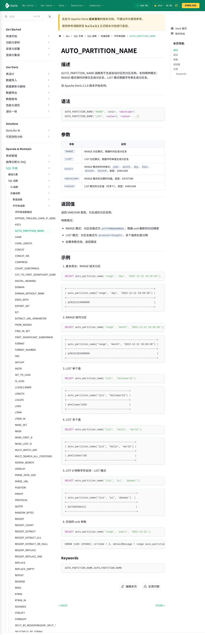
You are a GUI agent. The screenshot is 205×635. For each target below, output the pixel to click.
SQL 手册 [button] (12, 168)
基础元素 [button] (13, 174)
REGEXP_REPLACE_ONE (28, 556)
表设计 (10, 74)
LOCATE (19, 400)
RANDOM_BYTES (24, 512)
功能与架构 (13, 42)
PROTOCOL (21, 500)
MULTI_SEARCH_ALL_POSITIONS (33, 456)
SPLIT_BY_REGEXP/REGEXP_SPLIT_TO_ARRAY (34, 625)
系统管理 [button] (11, 155)
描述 (175, 50)
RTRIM (18, 594)
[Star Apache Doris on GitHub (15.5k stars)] (166, 5)
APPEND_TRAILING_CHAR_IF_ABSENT (34, 218)
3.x (92, 26)
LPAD (18, 406)
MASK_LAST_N (23, 443)
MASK (18, 431)
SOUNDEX (20, 606)
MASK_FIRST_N (23, 437)
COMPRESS (21, 262)
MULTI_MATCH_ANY (26, 450)
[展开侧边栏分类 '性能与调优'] (49, 105)
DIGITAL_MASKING (25, 281)
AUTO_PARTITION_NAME (29, 230)
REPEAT (19, 575)
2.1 (97, 26)
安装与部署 (13, 48)
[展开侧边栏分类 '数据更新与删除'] (49, 86)
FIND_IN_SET (22, 331)
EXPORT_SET (22, 306)
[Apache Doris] (12, 5)
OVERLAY (20, 468)
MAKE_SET (21, 425)
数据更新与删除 (15, 86)
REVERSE (20, 581)
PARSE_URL (21, 481)
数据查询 (11, 99)
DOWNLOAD (190, 5)
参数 (175, 59)
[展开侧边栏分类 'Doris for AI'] (49, 130)
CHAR (18, 237)
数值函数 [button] (17, 199)
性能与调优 (13, 105)
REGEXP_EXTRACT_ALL (28, 537)
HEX (17, 356)
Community (96, 5)
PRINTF (19, 493)
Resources (78, 5)
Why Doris (29, 5)
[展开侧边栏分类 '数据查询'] (49, 99)
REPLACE (20, 562)
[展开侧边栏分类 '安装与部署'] (49, 48)
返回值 (176, 64)
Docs (63, 5)
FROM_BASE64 (23, 324)
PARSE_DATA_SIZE (25, 475)
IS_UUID (19, 381)
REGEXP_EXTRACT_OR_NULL (31, 544)
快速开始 (11, 36)
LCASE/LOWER (23, 387)
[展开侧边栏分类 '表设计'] (49, 74)
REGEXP (19, 519)
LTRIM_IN (20, 418)
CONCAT (19, 249)
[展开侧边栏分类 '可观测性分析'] (49, 136)
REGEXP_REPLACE (25, 550)
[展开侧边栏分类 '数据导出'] (49, 92)
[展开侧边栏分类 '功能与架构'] (49, 42)
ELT (17, 312)
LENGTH (19, 393)
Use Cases (48, 5)
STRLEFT (20, 612)
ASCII (18, 224)
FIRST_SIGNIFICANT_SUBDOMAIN (34, 337)
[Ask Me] (142, 5)
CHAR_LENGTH (23, 243)
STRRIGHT (20, 619)
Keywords (181, 73)
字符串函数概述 (23, 212)
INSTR (18, 368)
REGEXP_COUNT (24, 525)
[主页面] (60, 36)
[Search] (23, 16)
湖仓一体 (11, 111)
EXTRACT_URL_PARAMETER (30, 318)
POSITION (20, 487)
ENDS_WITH (22, 299)
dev (68, 36)
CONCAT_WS (22, 255)
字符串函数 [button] (19, 205)
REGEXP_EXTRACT (25, 531)
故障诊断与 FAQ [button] (16, 162)
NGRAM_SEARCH (24, 462)
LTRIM (18, 412)
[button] (50, 16)
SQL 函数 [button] (13, 180)
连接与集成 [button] (13, 55)
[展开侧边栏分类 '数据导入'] (49, 80)
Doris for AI (13, 130)
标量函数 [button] (15, 193)
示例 (175, 69)
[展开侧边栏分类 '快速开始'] (49, 36)
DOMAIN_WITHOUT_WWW (29, 293)
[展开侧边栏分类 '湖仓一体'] (49, 111)
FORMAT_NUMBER (25, 349)
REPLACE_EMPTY (24, 569)
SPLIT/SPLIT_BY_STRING (29, 631)
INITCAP (19, 362)
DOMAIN (19, 287)
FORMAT (19, 343)
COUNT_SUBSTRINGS (27, 268)
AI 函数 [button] (14, 187)
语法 (175, 54)
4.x (87, 26)
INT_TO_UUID (23, 374)
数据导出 (11, 92)
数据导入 (11, 80)
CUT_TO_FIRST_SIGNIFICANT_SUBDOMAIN (34, 274)
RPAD (18, 587)
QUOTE (19, 506)
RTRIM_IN (20, 600)
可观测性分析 (14, 136)
